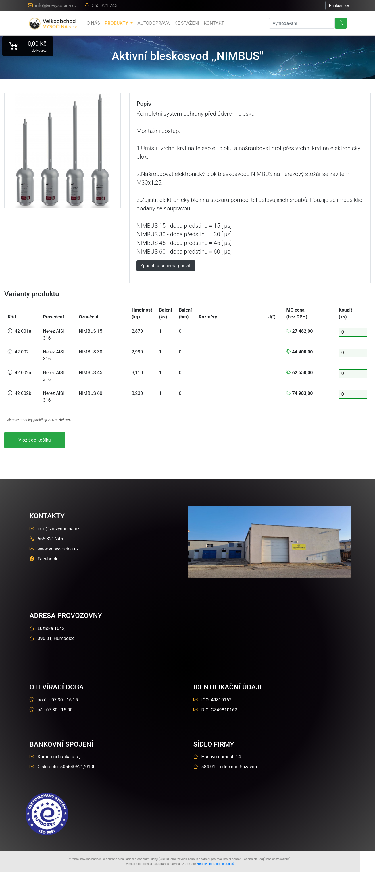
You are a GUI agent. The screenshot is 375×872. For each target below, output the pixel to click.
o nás (93, 23)
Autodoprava (153, 23)
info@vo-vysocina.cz (53, 5)
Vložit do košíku (34, 440)
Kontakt (214, 23)
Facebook (43, 559)
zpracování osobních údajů (215, 864)
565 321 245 (101, 5)
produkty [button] (117, 23)
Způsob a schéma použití (166, 265)
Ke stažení (186, 23)
